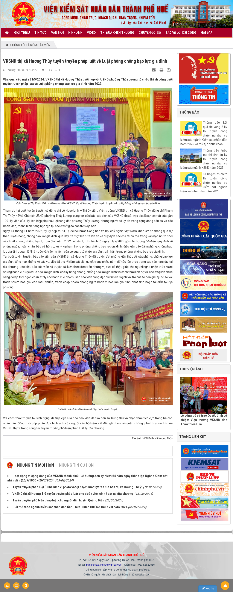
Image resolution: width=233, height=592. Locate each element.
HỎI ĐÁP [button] (207, 32)
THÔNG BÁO (189, 112)
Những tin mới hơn (35, 465)
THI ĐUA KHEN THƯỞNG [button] (117, 32)
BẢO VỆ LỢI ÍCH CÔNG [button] (181, 32)
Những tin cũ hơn (76, 465)
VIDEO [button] (91, 32)
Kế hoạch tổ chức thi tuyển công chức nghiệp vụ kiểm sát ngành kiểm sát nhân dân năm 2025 (203, 182)
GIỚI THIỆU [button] (22, 32)
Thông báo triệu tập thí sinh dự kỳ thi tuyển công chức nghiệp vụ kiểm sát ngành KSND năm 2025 (203, 159)
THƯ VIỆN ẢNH (191, 369)
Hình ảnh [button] (75, 32)
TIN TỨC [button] (40, 32)
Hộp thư (208, 589)
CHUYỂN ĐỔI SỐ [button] (150, 32)
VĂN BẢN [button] (57, 32)
